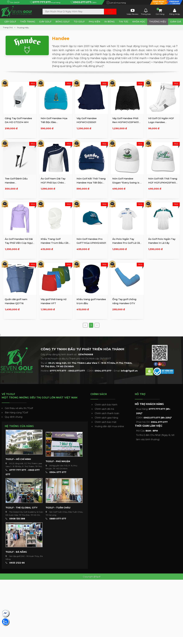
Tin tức (123, 21)
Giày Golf (45, 21)
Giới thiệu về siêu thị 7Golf (19, 408)
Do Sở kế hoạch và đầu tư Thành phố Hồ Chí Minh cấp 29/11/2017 (76, 358)
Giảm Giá (175, 21)
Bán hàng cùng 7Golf (16, 412)
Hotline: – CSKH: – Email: (89, 370)
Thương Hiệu (157, 21)
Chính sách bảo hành (106, 404)
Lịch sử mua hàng (116, 3)
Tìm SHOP (13, 2)
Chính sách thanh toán (107, 413)
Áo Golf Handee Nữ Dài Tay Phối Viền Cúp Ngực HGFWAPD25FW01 (19, 242)
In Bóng (109, 21)
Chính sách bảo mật (105, 422)
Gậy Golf (10, 21)
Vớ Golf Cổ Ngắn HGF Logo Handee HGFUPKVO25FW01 (161, 122)
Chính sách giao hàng (106, 417)
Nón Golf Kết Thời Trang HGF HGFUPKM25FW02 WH (162, 182)
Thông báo (146, 12)
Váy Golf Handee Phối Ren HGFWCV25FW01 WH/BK (125, 122)
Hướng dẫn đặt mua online (109, 426)
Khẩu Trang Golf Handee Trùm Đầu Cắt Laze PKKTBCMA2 (54, 242)
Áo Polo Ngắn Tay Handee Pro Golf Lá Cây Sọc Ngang (126, 242)
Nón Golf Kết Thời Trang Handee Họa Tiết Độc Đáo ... (91, 182)
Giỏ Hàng (160, 12)
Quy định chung (13, 417)
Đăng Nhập (174, 12)
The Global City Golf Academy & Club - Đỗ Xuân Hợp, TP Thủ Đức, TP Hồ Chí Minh (25, 515)
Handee (60, 38)
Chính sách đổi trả (104, 409)
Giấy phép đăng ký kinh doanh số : (67, 354)
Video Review (132, 12)
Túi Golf (79, 21)
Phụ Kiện (94, 21)
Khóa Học (138, 21)
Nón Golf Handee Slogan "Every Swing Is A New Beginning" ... (127, 182)
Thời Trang (27, 21)
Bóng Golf (62, 21)
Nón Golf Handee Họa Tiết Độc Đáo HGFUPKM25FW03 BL (54, 122)
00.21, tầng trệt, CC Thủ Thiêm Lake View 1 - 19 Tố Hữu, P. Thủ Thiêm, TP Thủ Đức (24, 466)
